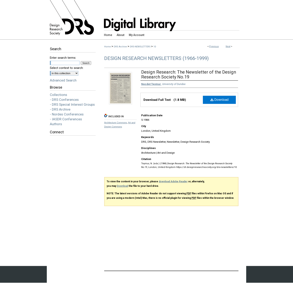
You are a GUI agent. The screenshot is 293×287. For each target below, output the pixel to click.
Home (107, 46)
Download (219, 100)
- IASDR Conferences (66, 119)
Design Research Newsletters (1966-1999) (156, 58)
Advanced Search (63, 80)
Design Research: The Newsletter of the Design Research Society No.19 (188, 74)
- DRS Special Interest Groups (72, 104)
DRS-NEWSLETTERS (140, 46)
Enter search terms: (63, 58)
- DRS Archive (60, 109)
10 (154, 46)
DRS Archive (120, 46)
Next (228, 46)
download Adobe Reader (173, 181)
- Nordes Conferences (67, 114)
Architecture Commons (115, 122)
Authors (56, 124)
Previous (214, 46)
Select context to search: (66, 68)
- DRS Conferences (64, 100)
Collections (58, 95)
